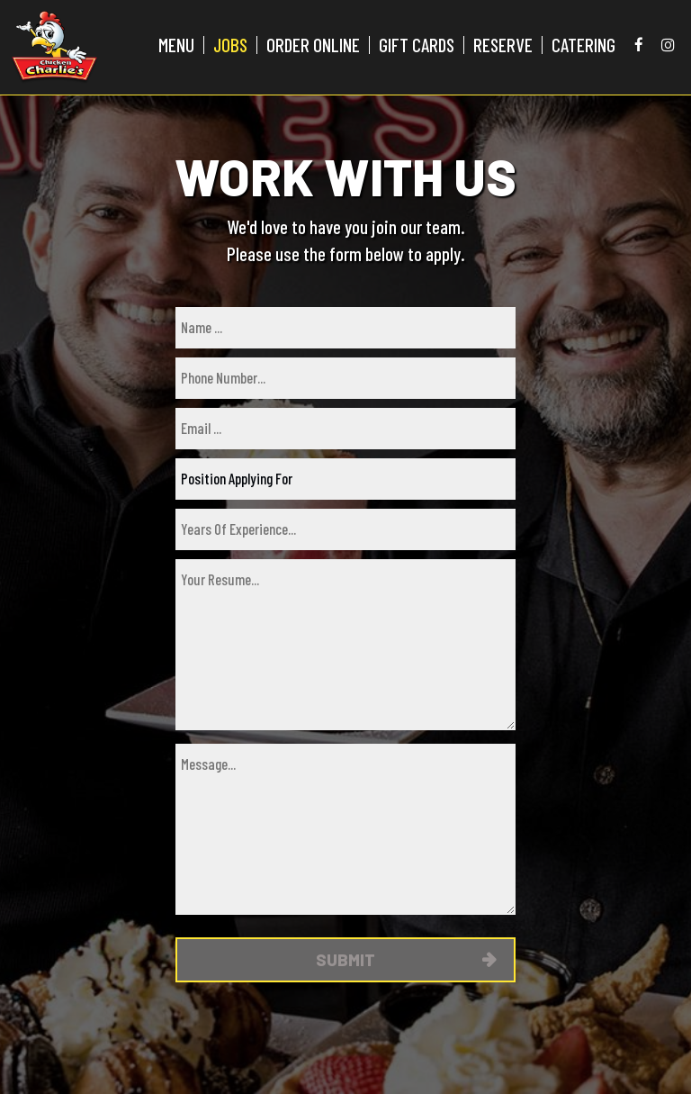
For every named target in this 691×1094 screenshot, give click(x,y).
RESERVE (503, 45)
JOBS (230, 45)
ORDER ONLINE (313, 45)
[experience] (345, 529)
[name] (345, 327)
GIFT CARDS (416, 45)
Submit (345, 960)
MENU (176, 45)
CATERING (583, 45)
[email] (345, 428)
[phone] (345, 378)
